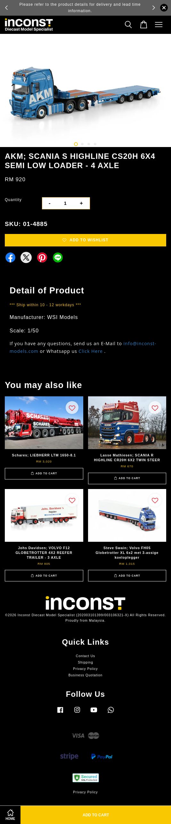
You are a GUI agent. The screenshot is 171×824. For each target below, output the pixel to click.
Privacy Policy (85, 669)
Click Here (91, 351)
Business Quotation (85, 675)
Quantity (13, 200)
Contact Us (85, 656)
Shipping (85, 662)
